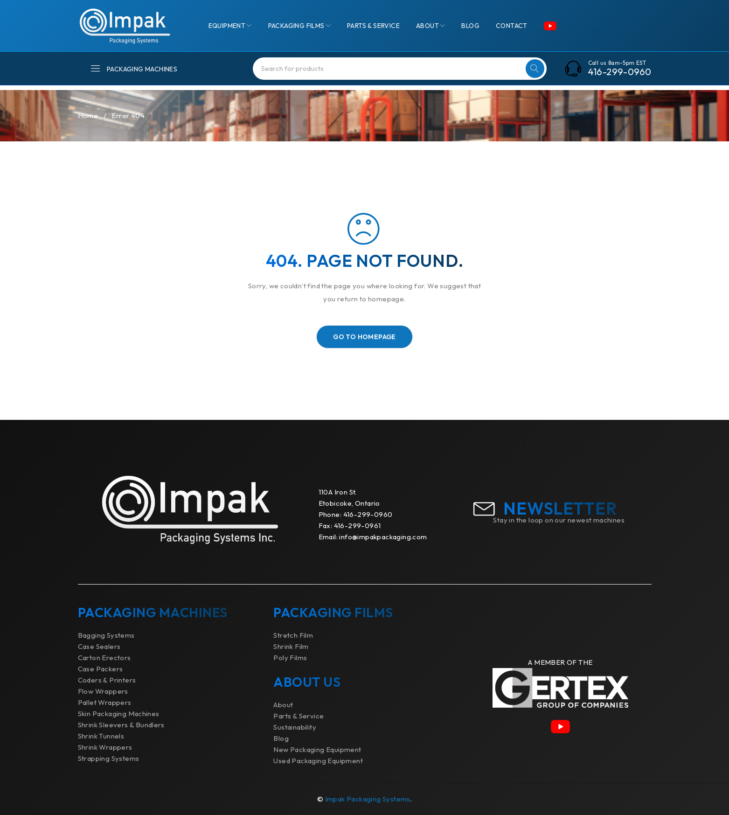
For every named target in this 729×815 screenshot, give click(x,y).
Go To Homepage (364, 337)
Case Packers (100, 668)
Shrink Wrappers (105, 747)
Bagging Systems (106, 635)
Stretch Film (293, 635)
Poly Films (290, 657)
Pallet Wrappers (105, 702)
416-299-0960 (620, 71)
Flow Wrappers (103, 691)
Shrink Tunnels (101, 735)
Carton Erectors (104, 657)
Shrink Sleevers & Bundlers (121, 724)
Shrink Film (290, 646)
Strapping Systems (108, 758)
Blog (281, 738)
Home (88, 115)
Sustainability (294, 727)
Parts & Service (298, 715)
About (283, 704)
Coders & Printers (107, 680)
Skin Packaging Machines (119, 713)
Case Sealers (99, 646)
